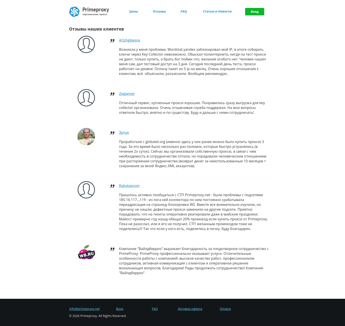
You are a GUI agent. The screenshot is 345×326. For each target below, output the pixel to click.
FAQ (184, 11)
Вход (255, 11)
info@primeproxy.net (84, 309)
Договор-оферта (190, 309)
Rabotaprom (129, 185)
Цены (133, 11)
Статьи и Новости (217, 11)
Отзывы (159, 11)
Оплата (225, 309)
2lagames (127, 93)
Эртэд (124, 132)
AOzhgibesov (129, 40)
